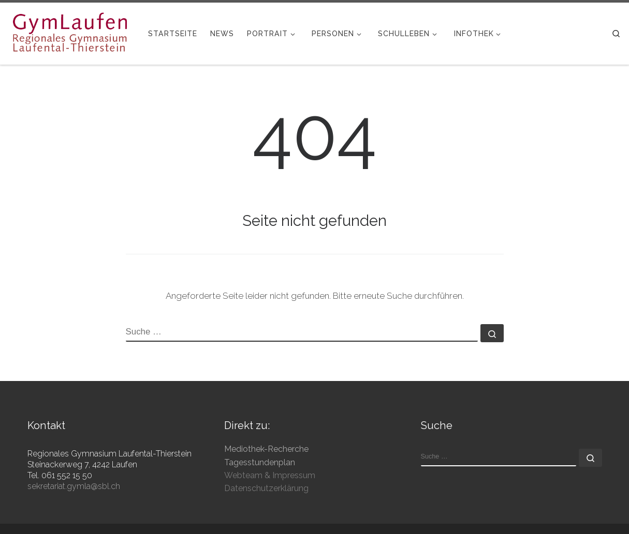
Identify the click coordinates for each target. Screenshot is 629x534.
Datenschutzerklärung (266, 488)
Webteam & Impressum (269, 475)
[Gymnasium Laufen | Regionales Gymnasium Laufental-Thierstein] (70, 32)
